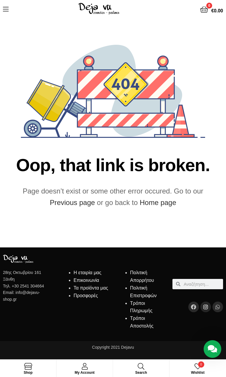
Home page (158, 202)
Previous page (72, 202)
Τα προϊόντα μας (91, 287)
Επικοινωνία (86, 280)
